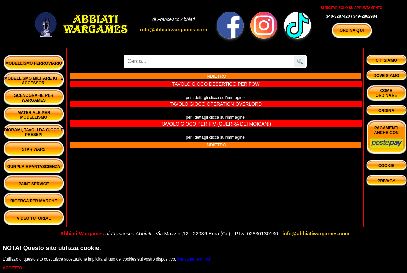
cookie (386, 165)
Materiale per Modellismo (33, 115)
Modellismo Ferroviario (33, 63)
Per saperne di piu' (194, 259)
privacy (386, 181)
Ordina (386, 110)
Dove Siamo (386, 75)
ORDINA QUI (352, 30)
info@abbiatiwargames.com (173, 29)
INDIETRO (216, 76)
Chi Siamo (386, 60)
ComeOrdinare (386, 93)
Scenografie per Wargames (33, 98)
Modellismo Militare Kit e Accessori (33, 80)
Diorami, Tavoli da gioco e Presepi (33, 132)
